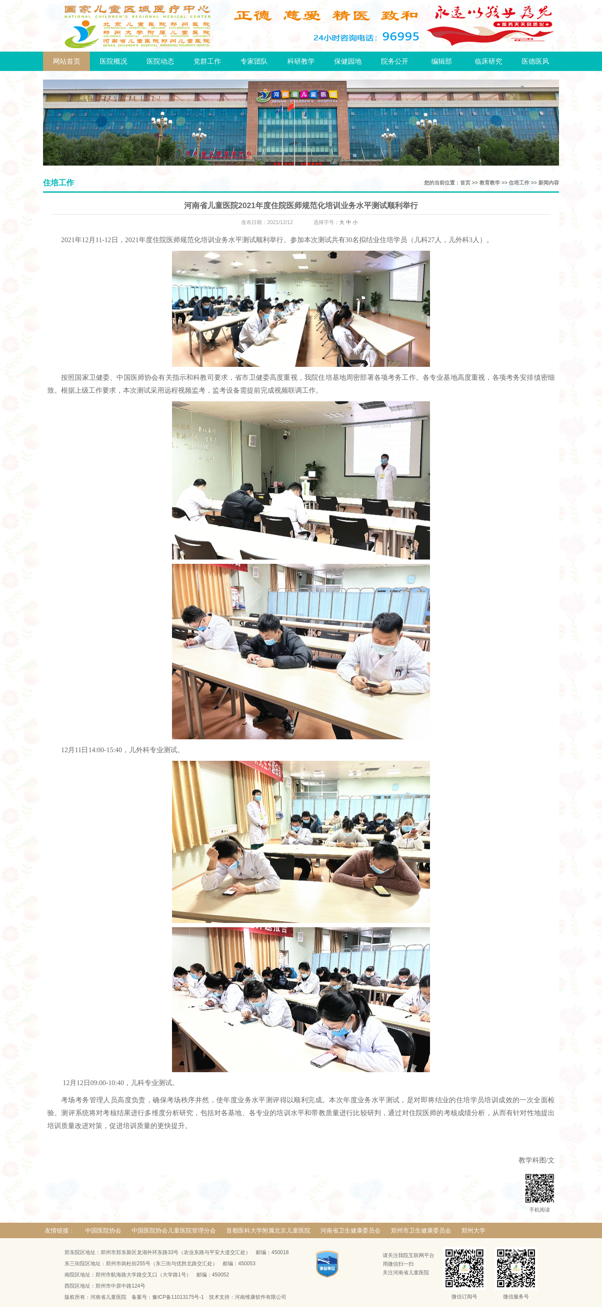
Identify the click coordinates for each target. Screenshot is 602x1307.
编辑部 (441, 61)
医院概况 (113, 61)
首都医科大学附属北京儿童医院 (268, 1230)
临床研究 (488, 61)
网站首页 (66, 61)
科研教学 (301, 61)
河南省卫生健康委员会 (350, 1230)
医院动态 (160, 61)
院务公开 (394, 61)
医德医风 (535, 61)
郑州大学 (473, 1230)
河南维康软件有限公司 (260, 1297)
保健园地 (348, 61)
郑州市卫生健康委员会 (421, 1230)
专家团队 (254, 61)
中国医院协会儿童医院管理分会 (174, 1230)
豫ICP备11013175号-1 (178, 1297)
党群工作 (207, 61)
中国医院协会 (103, 1230)
